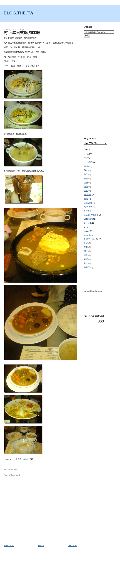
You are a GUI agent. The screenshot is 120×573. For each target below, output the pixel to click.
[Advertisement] (40, 23)
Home (41, 545)
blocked (87, 223)
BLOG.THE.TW (18, 13)
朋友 (86, 251)
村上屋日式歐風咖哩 (22, 32)
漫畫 (86, 255)
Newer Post (9, 545)
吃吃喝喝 (88, 162)
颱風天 (87, 267)
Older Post (72, 545)
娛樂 (86, 182)
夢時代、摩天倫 (91, 239)
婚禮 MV (87, 194)
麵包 (86, 186)
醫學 (86, 259)
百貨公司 (88, 203)
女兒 (86, 243)
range (86, 231)
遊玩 (86, 174)
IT (85, 158)
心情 (86, 166)
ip (84, 227)
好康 (86, 178)
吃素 (86, 190)
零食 (86, 263)
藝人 (86, 170)
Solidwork (88, 219)
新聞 (86, 198)
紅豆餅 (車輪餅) (91, 215)
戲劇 (86, 247)
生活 (86, 154)
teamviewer (89, 235)
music (86, 211)
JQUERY (88, 207)
